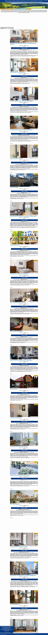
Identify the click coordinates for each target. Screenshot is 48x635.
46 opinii (31, 280)
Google (2, 627)
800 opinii (28, 251)
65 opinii (36, 50)
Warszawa (35, 30)
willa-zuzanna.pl (46, 0)
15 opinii (29, 424)
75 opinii (29, 165)
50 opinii (27, 395)
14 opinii (32, 366)
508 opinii (28, 510)
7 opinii (32, 136)
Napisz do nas (32, 633)
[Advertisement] (24, 20)
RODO (8, 630)
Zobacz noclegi (24, 48)
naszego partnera (33, 56)
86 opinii (30, 309)
